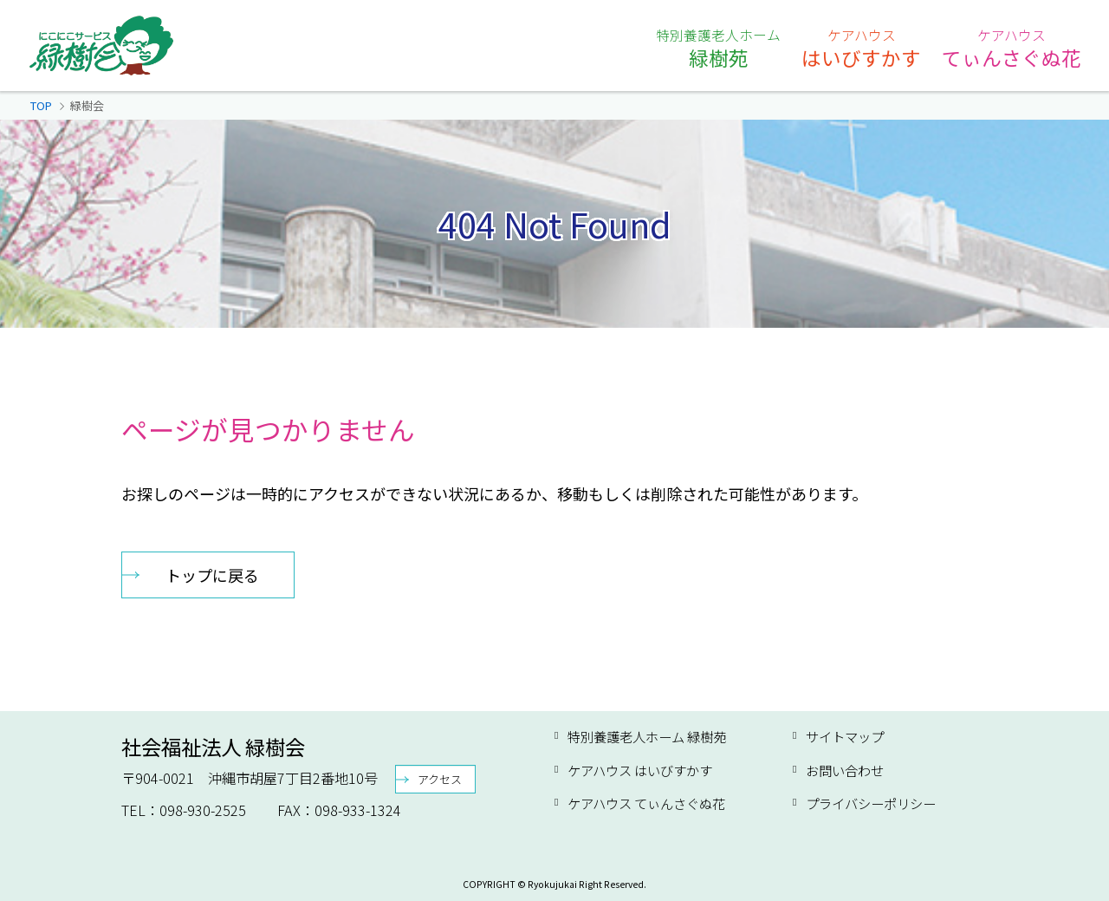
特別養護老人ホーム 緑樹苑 (646, 736)
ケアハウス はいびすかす (639, 770)
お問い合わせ (845, 770)
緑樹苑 (718, 47)
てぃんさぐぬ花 (1011, 47)
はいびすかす (861, 47)
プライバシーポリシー (871, 803)
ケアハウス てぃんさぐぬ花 (646, 803)
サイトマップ (845, 736)
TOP (41, 105)
